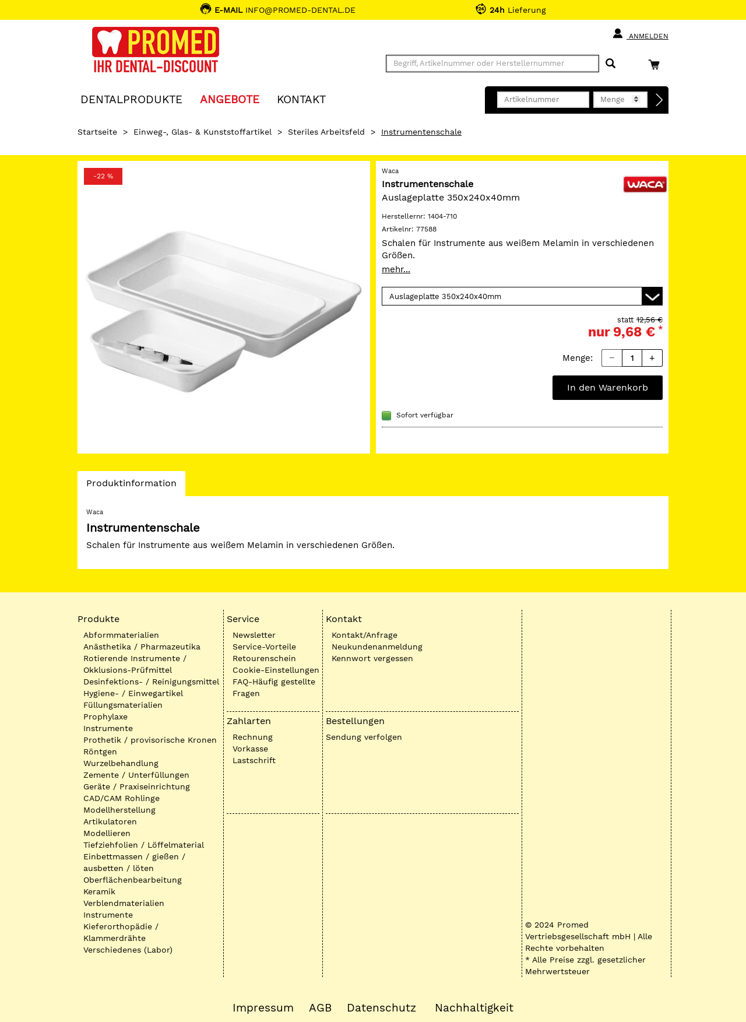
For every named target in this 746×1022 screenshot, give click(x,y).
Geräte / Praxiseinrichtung (136, 786)
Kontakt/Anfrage (364, 635)
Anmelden (640, 33)
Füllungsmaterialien (123, 705)
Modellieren (107, 833)
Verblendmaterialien (123, 903)
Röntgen (100, 751)
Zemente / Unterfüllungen (136, 774)
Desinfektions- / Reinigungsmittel (151, 681)
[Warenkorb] (657, 64)
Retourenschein (264, 658)
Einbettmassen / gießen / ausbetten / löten (134, 862)
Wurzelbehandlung (121, 763)
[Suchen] (610, 63)
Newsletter (254, 635)
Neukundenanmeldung (377, 646)
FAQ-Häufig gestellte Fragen (274, 687)
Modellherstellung (119, 809)
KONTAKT (301, 98)
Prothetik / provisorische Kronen (150, 739)
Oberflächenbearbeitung (132, 879)
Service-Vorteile (264, 646)
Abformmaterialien (121, 635)
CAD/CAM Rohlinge (121, 798)
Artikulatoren (110, 821)
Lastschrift (254, 760)
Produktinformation (131, 486)
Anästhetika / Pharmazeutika (141, 646)
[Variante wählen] (522, 296)
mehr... (396, 269)
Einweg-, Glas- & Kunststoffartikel (202, 131)
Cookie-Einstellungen (276, 670)
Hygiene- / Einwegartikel (133, 693)
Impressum (263, 1008)
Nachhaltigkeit (474, 1008)
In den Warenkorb (607, 387)
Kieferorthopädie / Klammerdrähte (121, 932)
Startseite (97, 131)
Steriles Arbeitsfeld (326, 131)
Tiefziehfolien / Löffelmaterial (143, 844)
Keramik (99, 891)
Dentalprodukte (131, 98)
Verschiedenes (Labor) (128, 949)
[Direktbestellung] (659, 100)
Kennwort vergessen (372, 658)
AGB (320, 1008)
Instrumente (108, 728)
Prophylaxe (105, 716)
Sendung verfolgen (364, 737)
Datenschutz (381, 1008)
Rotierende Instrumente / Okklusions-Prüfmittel (134, 664)
